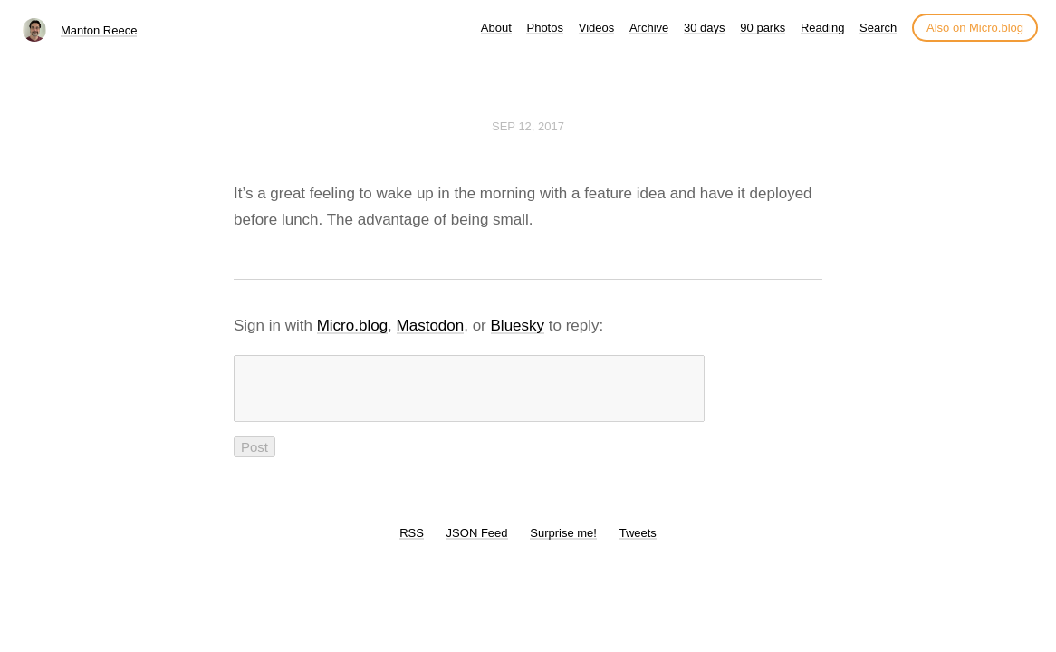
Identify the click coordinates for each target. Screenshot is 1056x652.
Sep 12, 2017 (528, 126)
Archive (648, 27)
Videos (597, 27)
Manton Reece (99, 30)
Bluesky (518, 325)
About (496, 27)
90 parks (762, 27)
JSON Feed (477, 544)
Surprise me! (563, 544)
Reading (822, 27)
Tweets (638, 544)
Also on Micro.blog (974, 27)
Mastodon (431, 325)
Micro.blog (352, 325)
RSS (411, 544)
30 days (704, 27)
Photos (544, 27)
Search (878, 27)
